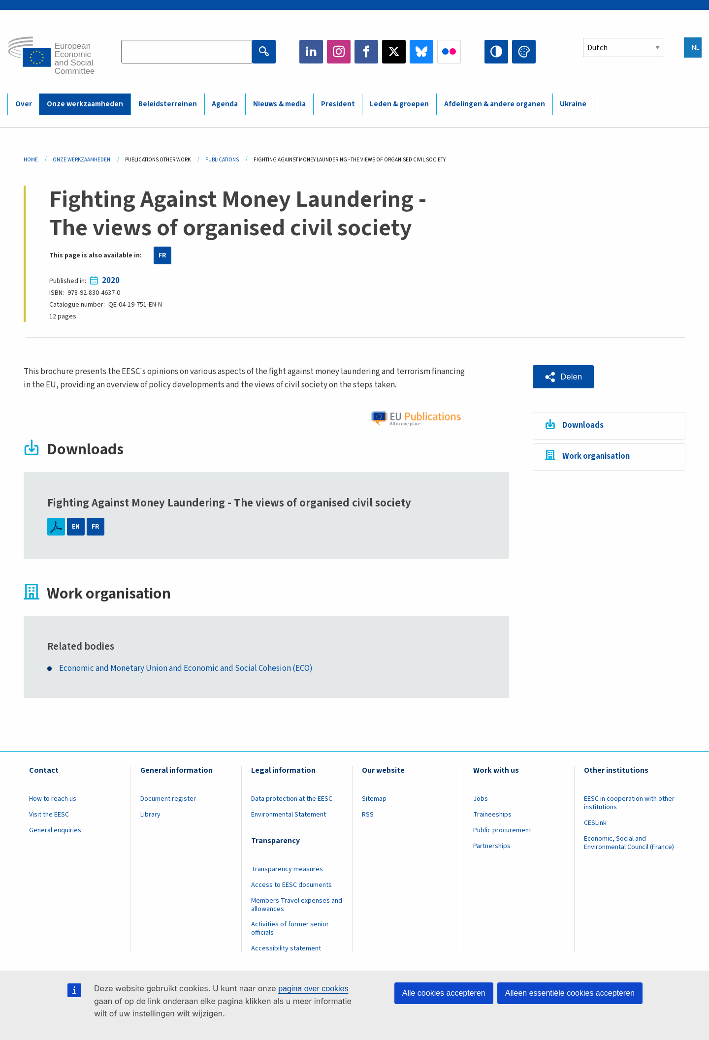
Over (23, 104)
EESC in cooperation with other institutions (629, 803)
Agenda (225, 104)
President (338, 104)
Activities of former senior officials (290, 928)
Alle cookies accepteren (443, 993)
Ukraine (573, 104)
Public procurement (502, 830)
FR (162, 255)
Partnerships (492, 846)
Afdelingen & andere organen (494, 104)
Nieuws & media (279, 104)
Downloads (583, 425)
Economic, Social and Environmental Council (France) (630, 843)
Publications (222, 159)
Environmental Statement (288, 814)
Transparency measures (287, 869)
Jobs (480, 799)
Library (150, 814)
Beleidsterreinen (167, 104)
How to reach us (52, 799)
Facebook (366, 51)
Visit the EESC (49, 814)
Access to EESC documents (291, 885)
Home (31, 159)
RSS (368, 814)
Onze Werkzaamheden (81, 159)
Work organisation (596, 456)
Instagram (339, 51)
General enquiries (55, 830)
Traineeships (492, 814)
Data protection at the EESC (291, 799)
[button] (563, 376)
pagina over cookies (313, 988)
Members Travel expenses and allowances (296, 905)
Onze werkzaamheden (85, 104)
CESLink (595, 823)
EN (76, 527)
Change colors (524, 51)
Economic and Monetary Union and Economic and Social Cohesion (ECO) (186, 668)
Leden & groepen (399, 104)
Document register (168, 799)
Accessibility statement (286, 948)
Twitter (394, 51)
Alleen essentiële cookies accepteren (570, 993)
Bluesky (421, 51)
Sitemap (374, 799)
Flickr (449, 51)
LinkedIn (311, 51)
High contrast (496, 51)
